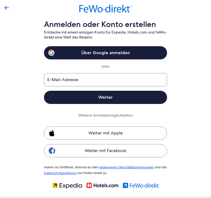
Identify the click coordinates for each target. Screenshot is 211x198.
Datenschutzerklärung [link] (60, 172)
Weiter (105, 97)
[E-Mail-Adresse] (105, 79)
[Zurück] (6, 7)
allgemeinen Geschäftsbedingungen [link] (124, 167)
